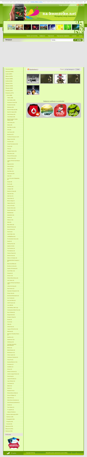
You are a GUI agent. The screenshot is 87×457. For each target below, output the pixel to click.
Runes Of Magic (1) (11, 395)
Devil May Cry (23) (11, 127)
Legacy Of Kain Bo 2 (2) (12, 329)
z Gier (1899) (9, 95)
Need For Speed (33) (11, 112)
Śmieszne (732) (9, 431)
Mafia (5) (9, 222)
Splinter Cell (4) (10, 246)
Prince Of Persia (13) (12, 155)
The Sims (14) (10, 141)
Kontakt (74, 452)
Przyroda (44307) (9, 69)
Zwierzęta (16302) (9, 71)
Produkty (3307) (9, 90)
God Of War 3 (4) (11, 234)
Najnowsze (51, 35)
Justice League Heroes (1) (13, 373)
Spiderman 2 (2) (10, 339)
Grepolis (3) (10, 273)
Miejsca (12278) (9, 76)
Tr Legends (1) (10, 409)
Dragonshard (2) (11, 314)
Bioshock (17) (10, 134)
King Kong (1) (10, 376)
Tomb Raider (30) (11, 116)
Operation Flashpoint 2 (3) (13, 290)
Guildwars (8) (10, 186)
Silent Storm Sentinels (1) (13, 400)
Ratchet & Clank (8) (11, 191)
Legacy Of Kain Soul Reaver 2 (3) (13, 283)
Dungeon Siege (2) (11, 317)
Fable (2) (9, 324)
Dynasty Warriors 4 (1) (12, 362)
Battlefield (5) (10, 212)
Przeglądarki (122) (11, 419)
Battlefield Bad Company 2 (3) (13, 261)
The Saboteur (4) (11, 250)
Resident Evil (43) (11, 104)
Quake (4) (9, 241)
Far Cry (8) (9, 184)
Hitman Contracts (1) (12, 371)
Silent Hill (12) (10, 166)
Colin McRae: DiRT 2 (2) (12, 307)
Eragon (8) (9, 181)
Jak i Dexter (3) (10, 280)
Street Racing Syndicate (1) (13, 402)
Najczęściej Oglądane (63, 35)
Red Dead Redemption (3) (13, 295)
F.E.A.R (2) (9, 321)
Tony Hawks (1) (10, 407)
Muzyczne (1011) (9, 428)
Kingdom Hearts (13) (12, 151)
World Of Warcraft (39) (12, 109)
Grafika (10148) (9, 81)
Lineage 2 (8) (10, 188)
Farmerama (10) (10, 173)
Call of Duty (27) (11, 122)
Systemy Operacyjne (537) (12, 414)
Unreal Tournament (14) (12, 143)
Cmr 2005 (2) (10, 305)
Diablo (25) (9, 124)
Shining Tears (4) (11, 243)
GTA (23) (9, 129)
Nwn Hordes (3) (10, 288)
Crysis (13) (9, 146)
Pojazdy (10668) (9, 78)
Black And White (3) (11, 263)
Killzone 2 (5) (10, 219)
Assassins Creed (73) (12, 102)
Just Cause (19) (10, 132)
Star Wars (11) (10, 171)
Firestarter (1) (10, 364)
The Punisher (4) (11, 248)
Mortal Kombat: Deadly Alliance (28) (12, 120)
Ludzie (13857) (9, 73)
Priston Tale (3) (10, 293)
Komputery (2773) (10, 92)
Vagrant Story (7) (11, 203)
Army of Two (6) (10, 205)
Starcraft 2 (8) (10, 193)
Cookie (69, 452)
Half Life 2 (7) (10, 196)
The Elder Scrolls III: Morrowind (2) (11, 345)
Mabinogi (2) (10, 331)
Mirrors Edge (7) (11, 200)
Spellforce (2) (10, 337)
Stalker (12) (9, 168)
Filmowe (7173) (9, 83)
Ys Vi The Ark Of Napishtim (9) (13, 179)
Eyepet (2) (9, 319)
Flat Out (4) (9, 231)
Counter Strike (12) (11, 158)
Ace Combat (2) (10, 298)
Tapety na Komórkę (32, 35)
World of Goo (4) (11, 255)
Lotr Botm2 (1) (10, 383)
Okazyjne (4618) (9, 88)
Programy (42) (10, 421)
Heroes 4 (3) (10, 275)
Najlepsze (42, 35)
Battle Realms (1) (11, 350)
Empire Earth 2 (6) (11, 210)
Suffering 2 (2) (10, 341)
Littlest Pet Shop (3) (11, 286)
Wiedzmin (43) (10, 107)
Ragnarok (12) (10, 164)
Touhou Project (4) (11, 253)
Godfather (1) (10, 366)
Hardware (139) (10, 416)
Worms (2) (9, 347)
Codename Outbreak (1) (12, 357)
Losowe (74, 35)
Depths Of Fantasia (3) (12, 268)
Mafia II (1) (9, 385)
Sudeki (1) (9, 404)
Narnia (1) (9, 388)
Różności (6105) (9, 85)
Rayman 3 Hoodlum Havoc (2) (13, 334)
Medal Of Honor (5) (11, 226)
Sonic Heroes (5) (11, 229)
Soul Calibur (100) (11, 100)
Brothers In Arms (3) (11, 266)
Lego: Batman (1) (11, 381)
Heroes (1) (9, 369)
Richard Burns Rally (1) (12, 392)
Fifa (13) (9, 148)
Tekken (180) (10, 97)
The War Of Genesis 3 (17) (13, 136)
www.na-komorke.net (40, 452)
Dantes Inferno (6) (11, 207)
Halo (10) (9, 175)
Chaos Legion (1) (11, 354)
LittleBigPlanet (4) (11, 236)
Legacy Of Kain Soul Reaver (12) (13, 161)
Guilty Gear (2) (10, 326)
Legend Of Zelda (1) (11, 378)
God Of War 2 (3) (11, 270)
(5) (10, 215)
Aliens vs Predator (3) (12, 257)
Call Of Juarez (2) (11, 302)
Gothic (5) (9, 217)
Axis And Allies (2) (11, 300)
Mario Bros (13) (10, 153)
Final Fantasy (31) (11, 114)
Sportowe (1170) (9, 426)
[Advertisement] (43, 54)
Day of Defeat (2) (11, 312)
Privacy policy (80, 452)
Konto (80, 35)
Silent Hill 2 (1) (10, 397)
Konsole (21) (9, 423)
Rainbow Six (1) (10, 390)
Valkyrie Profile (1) (11, 412)
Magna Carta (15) (11, 139)
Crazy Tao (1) (10, 359)
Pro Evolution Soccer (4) (12, 238)
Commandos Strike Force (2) (13, 309)
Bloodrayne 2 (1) (11, 352)
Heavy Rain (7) (10, 198)
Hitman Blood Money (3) (12, 278)
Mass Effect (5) (10, 224)
